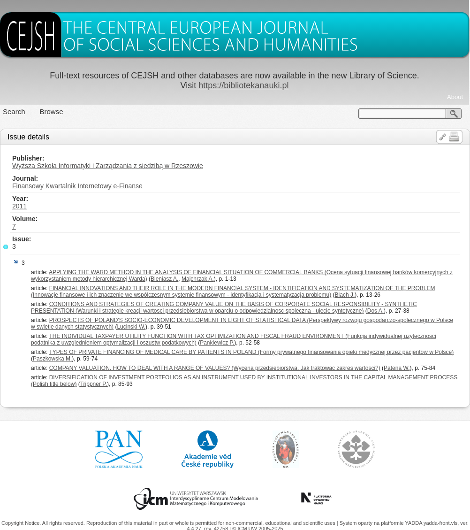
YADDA (414, 523)
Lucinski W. (131, 326)
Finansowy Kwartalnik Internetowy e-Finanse (77, 186)
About (455, 96)
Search (14, 111)
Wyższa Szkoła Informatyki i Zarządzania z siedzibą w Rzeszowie (107, 165)
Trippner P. (93, 384)
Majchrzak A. (198, 279)
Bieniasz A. (164, 279)
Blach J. (345, 295)
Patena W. (396, 368)
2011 (19, 206)
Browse (51, 111)
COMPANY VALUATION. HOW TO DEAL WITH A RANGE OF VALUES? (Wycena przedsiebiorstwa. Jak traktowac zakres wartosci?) (214, 368)
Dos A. (375, 310)
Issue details (28, 137)
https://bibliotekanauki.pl (243, 85)
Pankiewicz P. (217, 342)
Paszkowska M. (52, 358)
